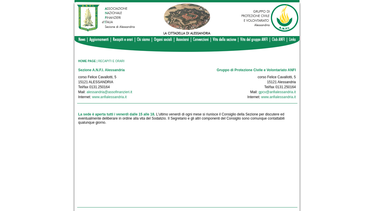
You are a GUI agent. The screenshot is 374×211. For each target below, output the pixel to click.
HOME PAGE (87, 61)
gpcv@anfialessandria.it (277, 92)
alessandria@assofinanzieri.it (109, 92)
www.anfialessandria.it (109, 97)
